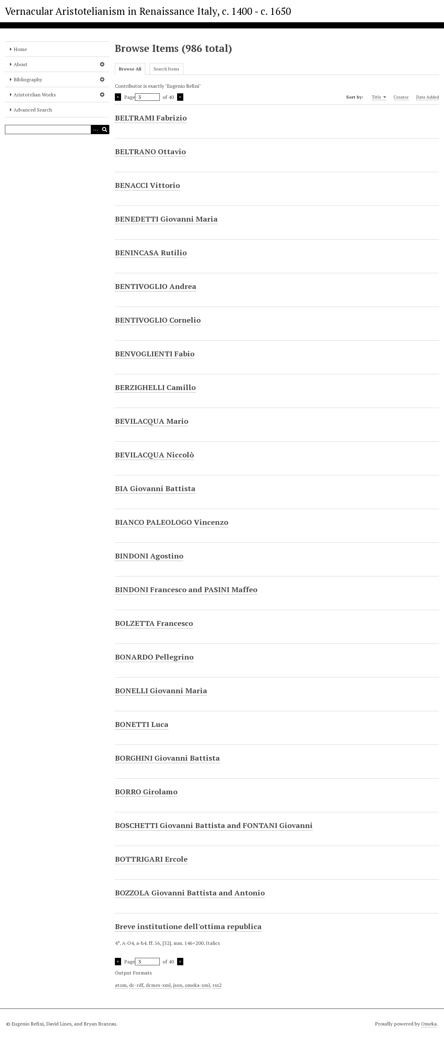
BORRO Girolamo (146, 792)
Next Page (180, 97)
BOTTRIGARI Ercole (151, 859)
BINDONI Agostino (149, 556)
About (21, 64)
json (177, 985)
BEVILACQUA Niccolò (154, 455)
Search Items (166, 69)
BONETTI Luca (141, 724)
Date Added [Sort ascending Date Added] (427, 97)
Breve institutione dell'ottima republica (188, 926)
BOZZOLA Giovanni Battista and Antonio (190, 893)
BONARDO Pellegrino (154, 657)
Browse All (130, 69)
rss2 (217, 985)
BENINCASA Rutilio (151, 252)
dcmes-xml (158, 985)
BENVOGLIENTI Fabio (154, 354)
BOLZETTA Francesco (154, 623)
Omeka (429, 1023)
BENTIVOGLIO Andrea (155, 286)
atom (121, 985)
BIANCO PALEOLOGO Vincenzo (171, 522)
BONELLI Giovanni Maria (161, 690)
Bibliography (28, 79)
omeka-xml (197, 985)
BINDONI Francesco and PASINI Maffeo (186, 589)
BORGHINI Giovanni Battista (167, 758)
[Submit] (104, 129)
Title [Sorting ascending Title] (379, 97)
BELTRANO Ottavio (150, 151)
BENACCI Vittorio (147, 185)
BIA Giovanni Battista (155, 488)
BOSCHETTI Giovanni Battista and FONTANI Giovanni (214, 825)
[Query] (57, 129)
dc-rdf (136, 985)
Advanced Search (33, 109)
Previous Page (118, 97)
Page (142, 97)
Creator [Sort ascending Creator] (401, 97)
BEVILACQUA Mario (151, 421)
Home (20, 49)
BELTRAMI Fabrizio (151, 118)
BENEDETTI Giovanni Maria (166, 219)
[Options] (95, 129)
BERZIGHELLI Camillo (155, 387)
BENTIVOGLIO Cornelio (158, 320)
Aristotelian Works (35, 94)
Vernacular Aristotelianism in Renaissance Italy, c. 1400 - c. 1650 (148, 11)
